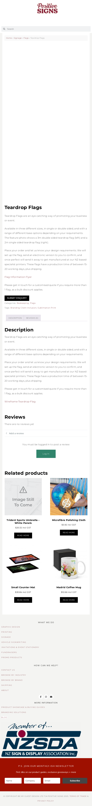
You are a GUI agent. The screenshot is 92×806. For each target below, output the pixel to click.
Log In (46, 453)
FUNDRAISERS (9, 652)
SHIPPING (6, 685)
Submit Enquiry (17, 298)
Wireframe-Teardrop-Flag (20, 401)
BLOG (4, 717)
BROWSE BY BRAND (12, 680)
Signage (18, 38)
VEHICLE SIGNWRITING (13, 642)
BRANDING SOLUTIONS (13, 712)
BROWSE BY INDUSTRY (13, 675)
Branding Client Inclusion (23, 308)
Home (9, 38)
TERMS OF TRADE (78, 796)
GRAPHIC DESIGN (10, 627)
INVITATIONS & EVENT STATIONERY (20, 647)
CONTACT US (8, 670)
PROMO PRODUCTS (11, 657)
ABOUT (5, 690)
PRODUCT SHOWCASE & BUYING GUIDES (23, 707)
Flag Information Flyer (18, 277)
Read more (23, 535)
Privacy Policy (45, 801)
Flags (26, 38)
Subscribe (75, 780)
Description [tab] (15, 318)
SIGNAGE (6, 637)
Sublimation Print (47, 308)
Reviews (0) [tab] (32, 318)
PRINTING (6, 632)
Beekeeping (23, 303)
